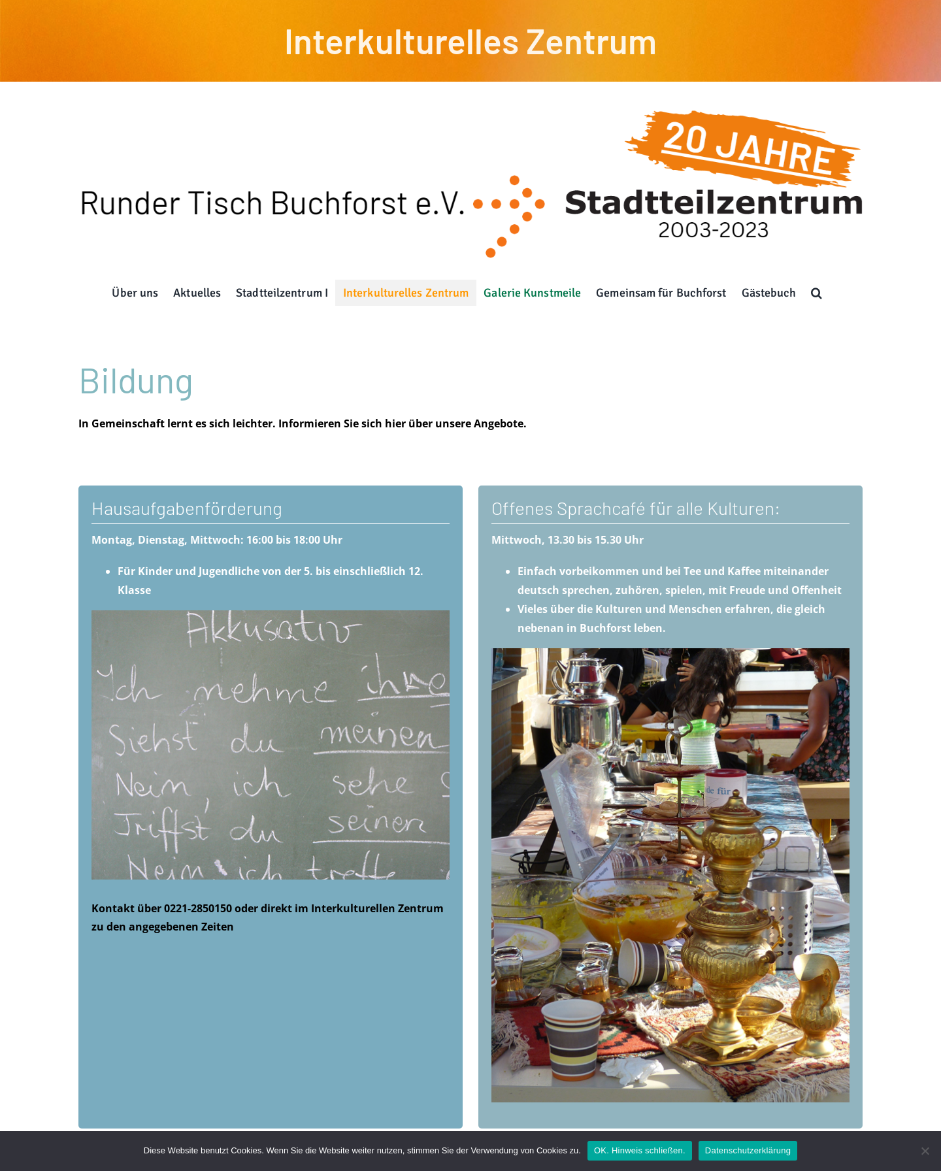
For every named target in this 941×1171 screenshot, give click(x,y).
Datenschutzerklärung (748, 1150)
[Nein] (924, 1150)
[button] (817, 293)
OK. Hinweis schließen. (639, 1150)
